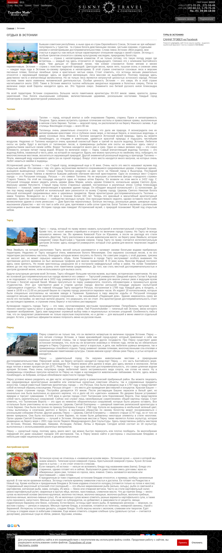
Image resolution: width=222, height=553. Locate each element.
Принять (183, 542)
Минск (212, 2)
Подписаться (206, 19)
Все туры (19, 5)
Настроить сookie (28, 545)
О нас (10, 5)
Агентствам (13, 2)
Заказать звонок (185, 19)
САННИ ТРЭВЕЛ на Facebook (180, 39)
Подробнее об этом (80, 542)
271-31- (192, 5)
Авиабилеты (46, 5)
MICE (22, 2)
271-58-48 (209, 5)
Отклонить (197, 542)
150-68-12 (193, 8)
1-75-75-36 (208, 8)
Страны (28, 5)
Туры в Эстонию (173, 34)
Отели (36, 5)
